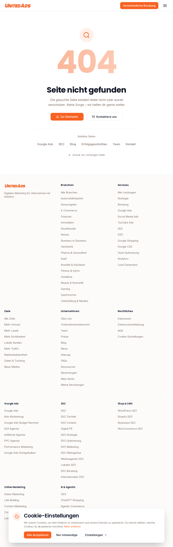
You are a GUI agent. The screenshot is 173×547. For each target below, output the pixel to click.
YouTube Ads (126, 222)
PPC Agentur (12, 440)
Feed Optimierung (128, 252)
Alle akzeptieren (37, 535)
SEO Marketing (70, 446)
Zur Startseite (67, 116)
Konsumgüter (69, 204)
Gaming (65, 289)
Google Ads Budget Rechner (21, 422)
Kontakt (131, 144)
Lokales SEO (68, 464)
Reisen (65, 234)
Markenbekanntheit (15, 354)
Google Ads (45, 144)
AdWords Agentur (14, 434)
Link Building (11, 500)
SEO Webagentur (71, 452)
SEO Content (68, 422)
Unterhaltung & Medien (74, 301)
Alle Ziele (9, 318)
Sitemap (66, 354)
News (64, 348)
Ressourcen (68, 366)
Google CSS (125, 246)
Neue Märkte (12, 366)
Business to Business (73, 240)
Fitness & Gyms (70, 270)
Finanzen (66, 216)
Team (116, 144)
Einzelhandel (68, 228)
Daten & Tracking (14, 360)
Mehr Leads (11, 330)
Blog (73, 144)
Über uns (66, 318)
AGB (120, 330)
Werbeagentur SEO (72, 459)
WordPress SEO (127, 410)
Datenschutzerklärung (131, 324)
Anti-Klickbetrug (14, 416)
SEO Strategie (69, 434)
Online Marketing (14, 494)
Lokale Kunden (13, 342)
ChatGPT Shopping (72, 500)
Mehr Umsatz (12, 324)
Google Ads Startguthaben (20, 452)
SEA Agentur (11, 428)
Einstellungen (96, 535)
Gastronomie (68, 294)
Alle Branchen (69, 192)
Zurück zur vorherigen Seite (86, 154)
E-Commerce (69, 210)
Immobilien (67, 222)
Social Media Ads (128, 216)
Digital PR (66, 428)
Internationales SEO (72, 477)
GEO (120, 234)
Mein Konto (67, 379)
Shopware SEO (127, 422)
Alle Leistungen (127, 192)
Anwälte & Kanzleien (73, 264)
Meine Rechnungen (72, 384)
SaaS (64, 258)
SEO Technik (68, 416)
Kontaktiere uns (104, 116)
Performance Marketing (18, 446)
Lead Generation (128, 264)
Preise (65, 336)
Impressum (124, 318)
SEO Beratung (69, 471)
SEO (61, 144)
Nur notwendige (66, 535)
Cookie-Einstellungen (130, 336)
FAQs (64, 360)
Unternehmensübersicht (75, 324)
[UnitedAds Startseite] (18, 5)
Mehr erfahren (72, 526)
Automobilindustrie (72, 198)
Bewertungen (69, 372)
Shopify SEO (125, 416)
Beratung (123, 204)
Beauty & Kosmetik (72, 282)
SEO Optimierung (71, 440)
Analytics (123, 258)
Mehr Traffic (11, 348)
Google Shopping (128, 240)
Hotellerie (66, 276)
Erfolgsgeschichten (94, 144)
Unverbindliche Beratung (139, 5)
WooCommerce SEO (130, 428)
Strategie (123, 198)
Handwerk (67, 246)
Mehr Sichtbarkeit (14, 336)
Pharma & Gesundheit (74, 252)
